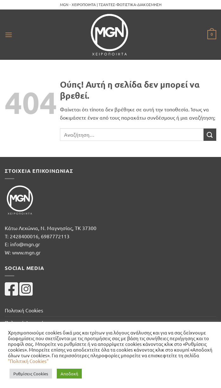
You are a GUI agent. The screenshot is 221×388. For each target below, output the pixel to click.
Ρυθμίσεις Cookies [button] (30, 373)
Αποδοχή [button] (69, 373)
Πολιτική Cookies (24, 310)
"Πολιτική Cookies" (28, 361)
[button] (8, 34)
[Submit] (210, 134)
